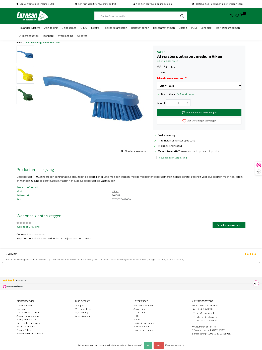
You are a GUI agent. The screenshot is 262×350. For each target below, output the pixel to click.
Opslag (183, 27)
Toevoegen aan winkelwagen (199, 112)
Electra (95, 27)
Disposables (69, 27)
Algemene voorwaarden (29, 315)
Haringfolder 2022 (26, 319)
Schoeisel (206, 27)
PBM (194, 27)
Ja (148, 345)
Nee (159, 345)
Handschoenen (140, 27)
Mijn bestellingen (84, 308)
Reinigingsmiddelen (228, 27)
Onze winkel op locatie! (29, 322)
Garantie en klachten (28, 312)
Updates (82, 35)
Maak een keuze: (171, 78)
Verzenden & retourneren (30, 333)
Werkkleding (65, 35)
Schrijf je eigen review (167, 61)
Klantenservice (25, 305)
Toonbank (48, 35)
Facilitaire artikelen (115, 27)
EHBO (83, 27)
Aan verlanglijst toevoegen (199, 121)
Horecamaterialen (164, 27)
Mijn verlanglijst (83, 312)
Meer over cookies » (174, 345)
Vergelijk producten (85, 315)
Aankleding (51, 27)
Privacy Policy (24, 329)
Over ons (21, 308)
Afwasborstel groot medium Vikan (43, 42)
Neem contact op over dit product (200, 151)
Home (19, 42)
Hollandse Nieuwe (29, 27)
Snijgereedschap (29, 35)
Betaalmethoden (26, 326)
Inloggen (79, 305)
